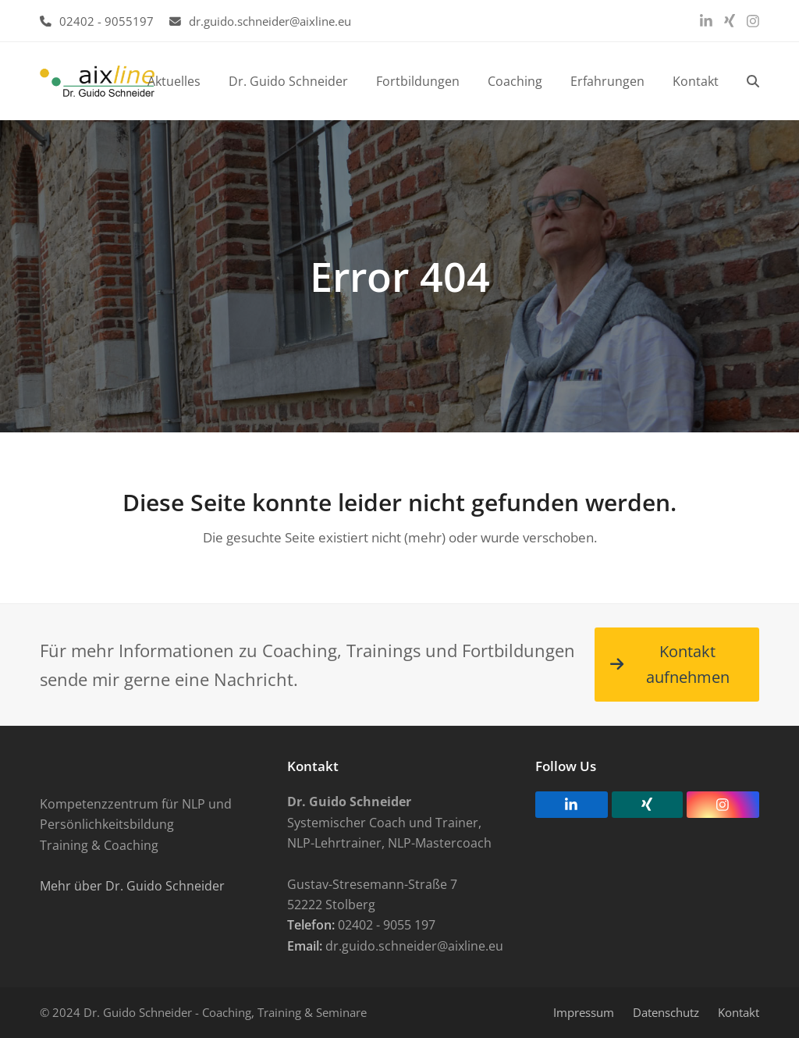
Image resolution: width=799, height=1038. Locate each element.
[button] (753, 81)
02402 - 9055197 (106, 21)
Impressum (583, 1012)
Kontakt (738, 1012)
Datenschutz (666, 1012)
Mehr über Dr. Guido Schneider (132, 885)
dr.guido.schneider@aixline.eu (270, 21)
